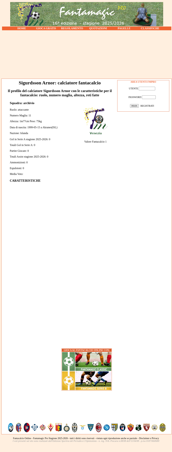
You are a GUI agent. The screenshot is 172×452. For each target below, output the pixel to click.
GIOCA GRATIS (46, 28)
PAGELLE (124, 28)
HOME (21, 28)
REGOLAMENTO (72, 28)
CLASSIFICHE (150, 28)
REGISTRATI (147, 106)
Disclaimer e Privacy (149, 438)
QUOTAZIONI (98, 28)
